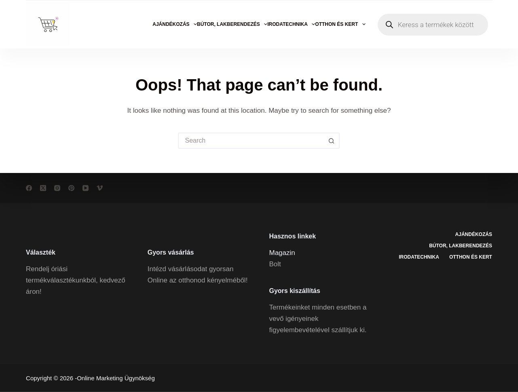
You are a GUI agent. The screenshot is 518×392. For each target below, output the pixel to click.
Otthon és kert (340, 24)
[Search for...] (250, 141)
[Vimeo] (100, 188)
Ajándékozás (174, 24)
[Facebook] (29, 188)
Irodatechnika (291, 24)
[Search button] (331, 141)
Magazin (282, 252)
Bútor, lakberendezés (232, 24)
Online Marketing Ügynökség (116, 378)
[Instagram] (57, 188)
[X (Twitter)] (43, 188)
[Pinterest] (71, 188)
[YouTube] (85, 188)
